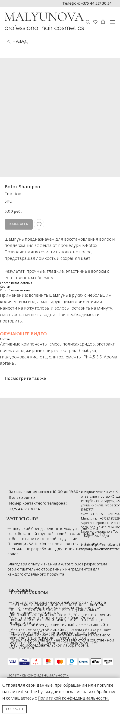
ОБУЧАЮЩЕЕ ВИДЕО (23, 334)
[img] (9, 41)
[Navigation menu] (112, 22)
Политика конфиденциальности (38, 675)
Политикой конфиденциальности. (73, 698)
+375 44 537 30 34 (24, 509)
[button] (87, 22)
